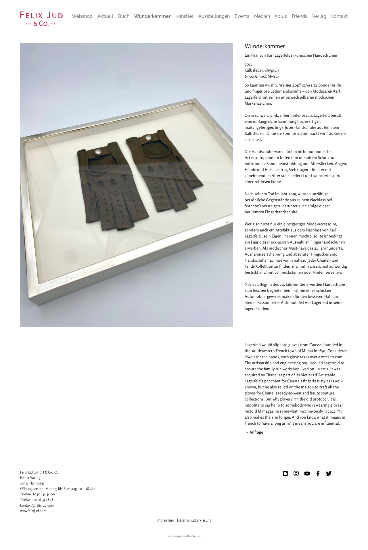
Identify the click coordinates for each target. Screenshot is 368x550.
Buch (123, 16)
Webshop (82, 16)
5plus (281, 16)
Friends (299, 16)
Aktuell (105, 16)
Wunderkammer (152, 16)
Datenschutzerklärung (194, 520)
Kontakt (339, 16)
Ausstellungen (214, 16)
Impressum (165, 520)
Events (242, 16)
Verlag (319, 16)
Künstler (184, 16)
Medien (262, 16)
